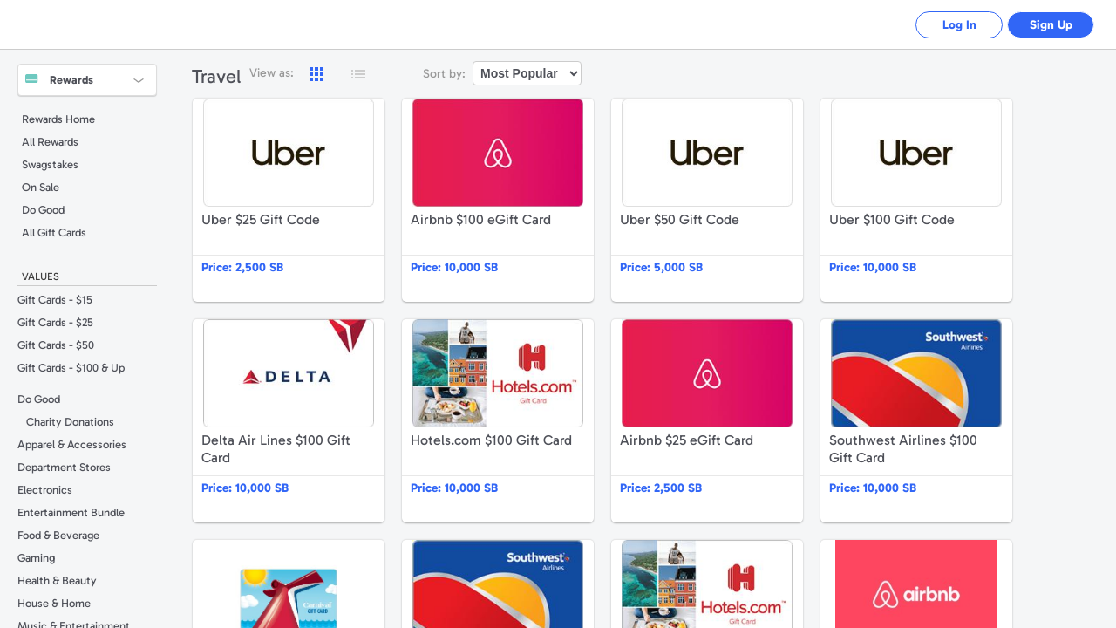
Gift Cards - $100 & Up (71, 367)
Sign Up (1051, 24)
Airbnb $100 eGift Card (498, 200)
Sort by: (444, 73)
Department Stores (64, 467)
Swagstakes (50, 164)
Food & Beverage (58, 535)
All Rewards (50, 141)
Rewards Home (58, 119)
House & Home (54, 603)
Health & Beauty (57, 580)
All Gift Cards (54, 232)
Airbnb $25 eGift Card (707, 420)
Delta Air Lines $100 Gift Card (288, 420)
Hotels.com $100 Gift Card (498, 420)
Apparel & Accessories (71, 444)
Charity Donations (70, 421)
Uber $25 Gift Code (288, 200)
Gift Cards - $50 (55, 345)
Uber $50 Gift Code (707, 200)
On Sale (40, 187)
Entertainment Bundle (71, 512)
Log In (959, 24)
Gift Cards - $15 (54, 299)
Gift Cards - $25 (55, 322)
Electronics (44, 489)
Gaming (36, 557)
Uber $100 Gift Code (916, 200)
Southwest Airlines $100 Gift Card (916, 420)
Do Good (43, 209)
